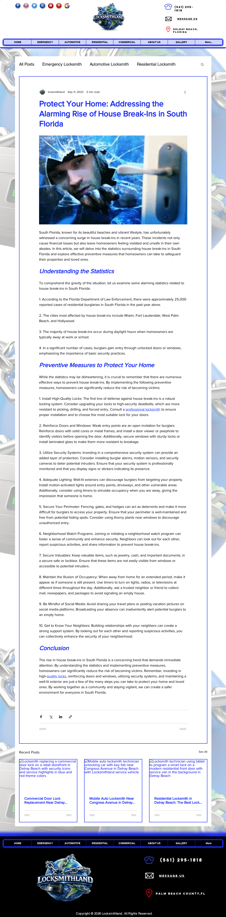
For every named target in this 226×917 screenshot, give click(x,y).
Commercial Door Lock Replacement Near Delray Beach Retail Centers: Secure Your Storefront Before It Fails (47, 800)
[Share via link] (70, 717)
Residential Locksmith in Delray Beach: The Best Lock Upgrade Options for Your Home (176, 800)
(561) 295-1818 (181, 860)
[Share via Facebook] (41, 717)
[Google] (67, 6)
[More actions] (185, 91)
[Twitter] (34, 6)
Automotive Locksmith (109, 64)
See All (203, 751)
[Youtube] (51, 6)
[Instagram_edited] (26, 6)
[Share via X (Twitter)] (51, 717)
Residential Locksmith (156, 64)
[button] (202, 64)
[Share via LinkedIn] (61, 717)
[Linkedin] (42, 6)
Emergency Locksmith (62, 64)
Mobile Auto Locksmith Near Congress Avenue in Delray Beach (111, 800)
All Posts (26, 64)
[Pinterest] (59, 6)
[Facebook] (18, 6)
